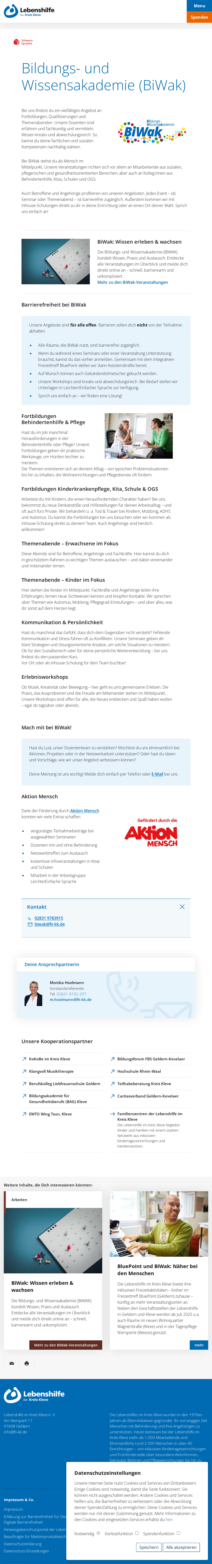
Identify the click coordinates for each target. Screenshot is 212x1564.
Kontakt (37, 906)
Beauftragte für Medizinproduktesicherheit (40, 1536)
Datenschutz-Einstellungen (26, 1550)
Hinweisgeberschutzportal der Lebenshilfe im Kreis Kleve (52, 1529)
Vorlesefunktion (119, 1533)
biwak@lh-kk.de (50, 924)
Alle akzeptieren (181, 1547)
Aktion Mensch (84, 810)
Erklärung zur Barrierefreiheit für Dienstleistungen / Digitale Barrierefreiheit (47, 1519)
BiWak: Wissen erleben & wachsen (139, 241)
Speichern (149, 1547)
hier (169, 1519)
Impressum (13, 1509)
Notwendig (84, 1533)
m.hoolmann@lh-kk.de (71, 999)
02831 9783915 (49, 918)
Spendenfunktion (158, 1533)
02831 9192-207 (71, 993)
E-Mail (157, 774)
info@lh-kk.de (15, 1431)
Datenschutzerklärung (22, 1543)
